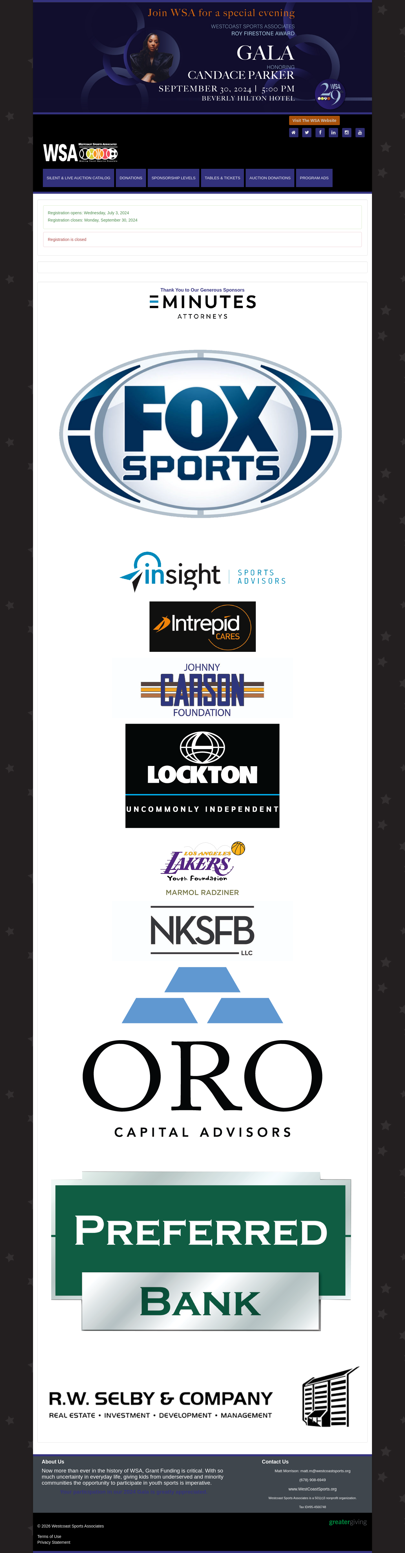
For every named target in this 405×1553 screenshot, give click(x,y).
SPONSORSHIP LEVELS (174, 178)
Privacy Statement (53, 1542)
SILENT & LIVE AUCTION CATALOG (78, 178)
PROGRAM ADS (314, 178)
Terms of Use (49, 1536)
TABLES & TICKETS (222, 178)
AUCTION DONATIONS (270, 178)
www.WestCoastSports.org (313, 1489)
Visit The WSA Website (314, 120)
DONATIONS (131, 178)
